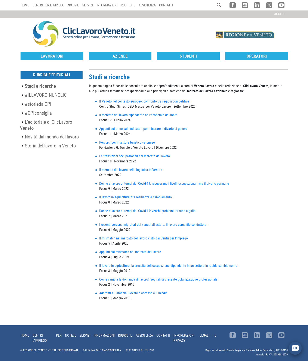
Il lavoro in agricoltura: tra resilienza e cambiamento (135, 197)
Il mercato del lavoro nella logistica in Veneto (130, 170)
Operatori (256, 55)
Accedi (279, 14)
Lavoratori (51, 55)
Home (25, 5)
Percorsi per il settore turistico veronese (127, 142)
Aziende (120, 55)
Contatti (166, 5)
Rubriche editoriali (51, 74)
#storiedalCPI (38, 104)
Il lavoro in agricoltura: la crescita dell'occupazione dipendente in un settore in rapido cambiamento (168, 265)
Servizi (87, 5)
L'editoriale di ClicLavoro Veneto (46, 125)
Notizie (73, 5)
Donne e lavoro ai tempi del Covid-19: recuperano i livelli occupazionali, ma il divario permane (164, 183)
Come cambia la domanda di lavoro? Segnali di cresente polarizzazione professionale (158, 279)
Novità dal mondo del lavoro (52, 137)
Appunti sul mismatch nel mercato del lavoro (130, 252)
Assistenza (147, 5)
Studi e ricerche (40, 86)
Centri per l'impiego (48, 5)
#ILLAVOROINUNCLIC (46, 95)
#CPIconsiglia (38, 113)
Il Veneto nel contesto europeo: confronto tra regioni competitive (144, 101)
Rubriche (128, 5)
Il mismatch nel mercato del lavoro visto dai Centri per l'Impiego (143, 238)
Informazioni (106, 5)
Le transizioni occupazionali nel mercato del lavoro (134, 156)
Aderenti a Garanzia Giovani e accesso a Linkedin (133, 293)
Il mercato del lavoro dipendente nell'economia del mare (138, 115)
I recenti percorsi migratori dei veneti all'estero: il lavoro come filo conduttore (152, 224)
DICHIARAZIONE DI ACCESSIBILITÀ (102, 350)
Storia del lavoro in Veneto (50, 146)
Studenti (188, 55)
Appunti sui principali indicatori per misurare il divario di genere (143, 128)
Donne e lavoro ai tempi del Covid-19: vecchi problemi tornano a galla (147, 211)
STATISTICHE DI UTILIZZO (140, 350)
